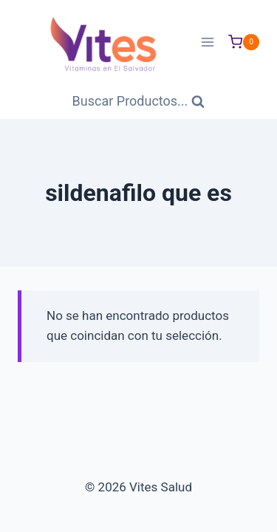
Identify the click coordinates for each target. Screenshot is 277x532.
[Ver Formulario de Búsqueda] (139, 101)
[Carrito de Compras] (243, 42)
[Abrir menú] (207, 41)
